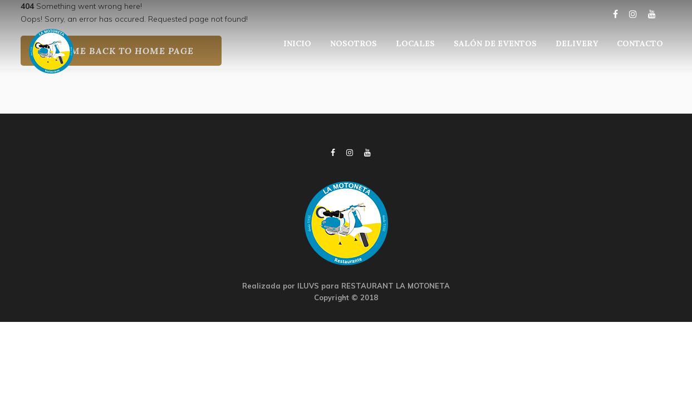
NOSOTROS (353, 43)
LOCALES (415, 43)
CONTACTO (640, 43)
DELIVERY (577, 43)
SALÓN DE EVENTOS (495, 43)
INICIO (297, 43)
